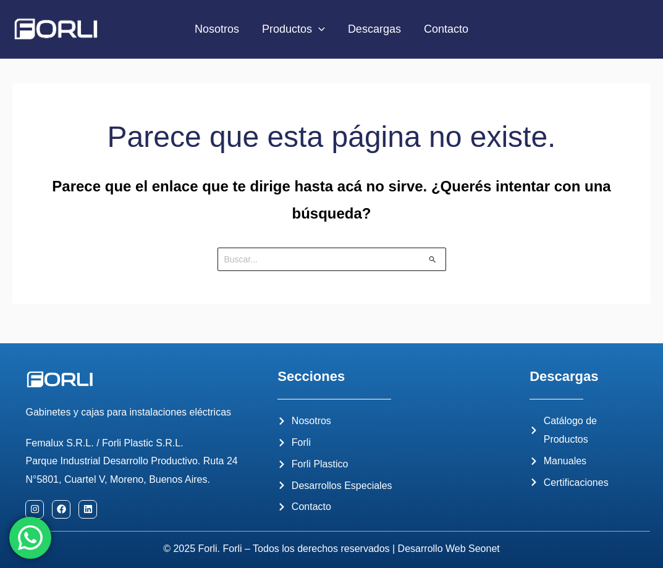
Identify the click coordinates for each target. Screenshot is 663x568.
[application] (319, 29)
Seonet (484, 548)
